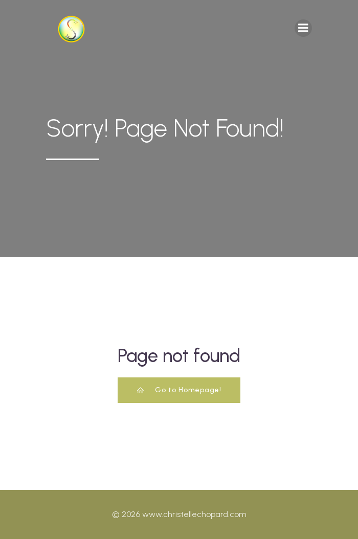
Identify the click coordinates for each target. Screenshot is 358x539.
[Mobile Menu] (303, 28)
